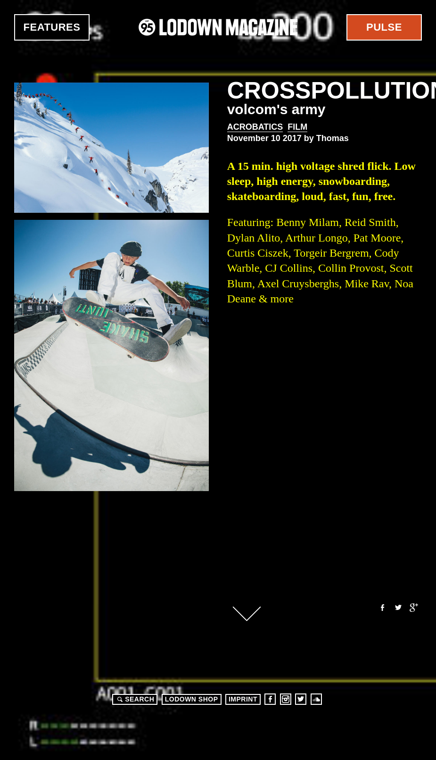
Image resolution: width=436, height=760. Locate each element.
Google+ (414, 607)
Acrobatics (255, 127)
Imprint (243, 699)
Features (52, 27)
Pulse (384, 27)
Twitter (398, 607)
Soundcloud (316, 699)
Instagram (285, 699)
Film (297, 127)
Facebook (382, 607)
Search (134, 699)
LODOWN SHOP (191, 699)
